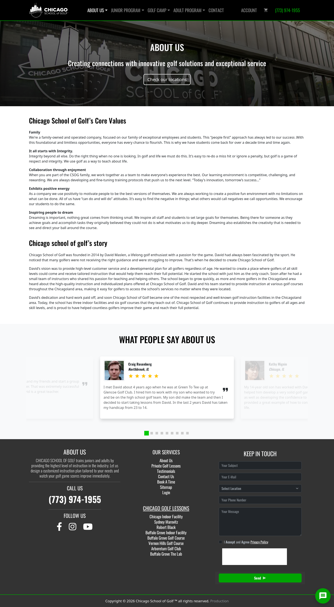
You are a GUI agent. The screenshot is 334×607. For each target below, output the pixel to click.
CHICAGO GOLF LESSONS (166, 508)
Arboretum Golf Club (166, 548)
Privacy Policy (259, 542)
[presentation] (254, 556)
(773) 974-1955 (75, 499)
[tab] (146, 433)
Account (249, 10)
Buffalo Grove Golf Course (166, 538)
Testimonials (166, 471)
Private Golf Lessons (166, 466)
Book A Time (166, 482)
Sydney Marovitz (166, 522)
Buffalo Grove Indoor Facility (166, 532)
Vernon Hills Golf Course (166, 543)
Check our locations (167, 79)
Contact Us (166, 476)
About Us (166, 460)
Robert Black (166, 527)
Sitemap (166, 487)
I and (246, 542)
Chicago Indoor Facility (166, 516)
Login (166, 492)
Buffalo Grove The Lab (166, 554)
